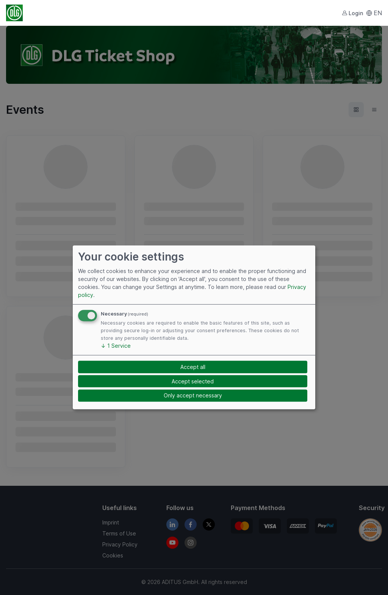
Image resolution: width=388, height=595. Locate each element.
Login (352, 13)
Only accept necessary (193, 395)
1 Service (116, 345)
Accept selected (193, 381)
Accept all (192, 367)
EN (374, 13)
